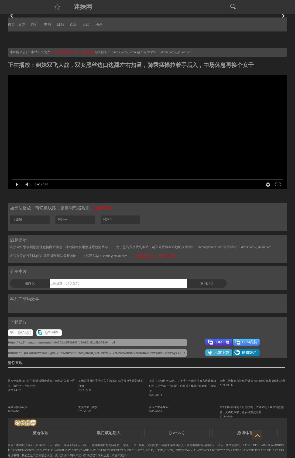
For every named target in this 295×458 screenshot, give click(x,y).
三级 (86, 24)
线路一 (63, 220)
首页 (11, 24)
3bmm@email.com (123, 52)
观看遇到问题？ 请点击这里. (155, 256)
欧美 (73, 24)
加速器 (17, 220)
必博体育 (245, 433)
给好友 (30, 283)
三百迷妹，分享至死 (64, 283)
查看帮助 (102, 208)
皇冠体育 (40, 433)
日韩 (60, 24)
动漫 (99, 24)
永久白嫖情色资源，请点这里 (73, 52)
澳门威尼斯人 (108, 433)
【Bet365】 (176, 433)
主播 (47, 24)
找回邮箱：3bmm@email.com (106, 256)
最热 (22, 24)
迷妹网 (83, 6)
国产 (34, 24)
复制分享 (206, 283)
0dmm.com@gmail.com (175, 52)
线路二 (108, 220)
